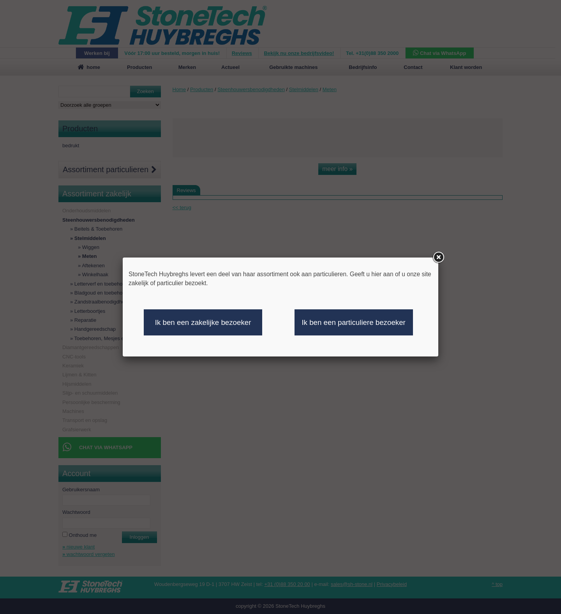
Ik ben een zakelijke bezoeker (203, 322)
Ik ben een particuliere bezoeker (353, 322)
